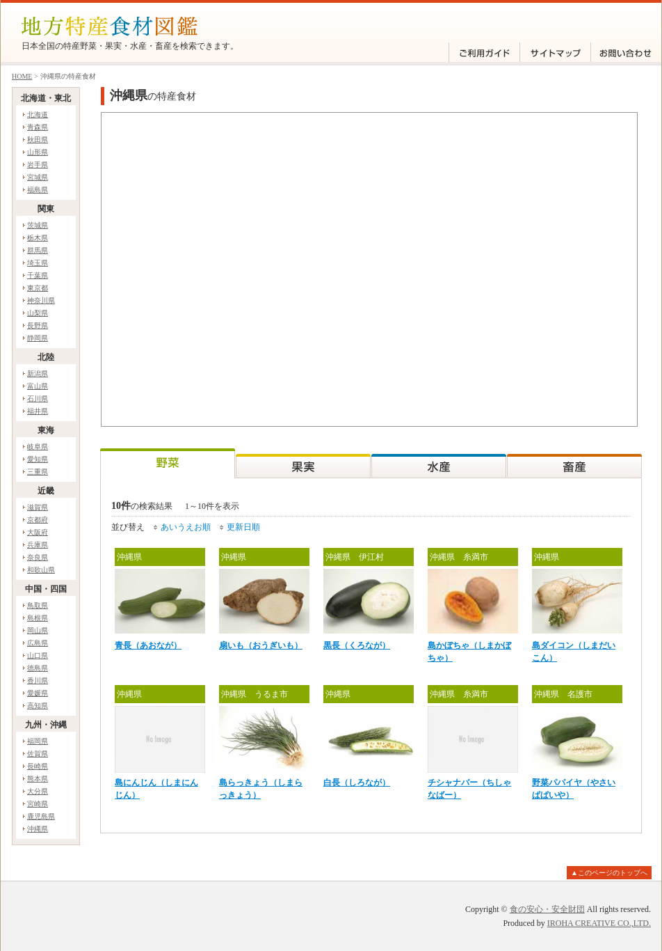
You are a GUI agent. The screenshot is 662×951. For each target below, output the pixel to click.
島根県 (37, 618)
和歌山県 (41, 570)
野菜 (167, 463)
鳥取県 (37, 605)
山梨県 (37, 313)
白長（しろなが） (356, 782)
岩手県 (37, 164)
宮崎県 (37, 804)
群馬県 (37, 250)
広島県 (37, 643)
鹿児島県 (41, 816)
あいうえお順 (186, 527)
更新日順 (243, 527)
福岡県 (37, 741)
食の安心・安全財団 (547, 909)
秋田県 (37, 139)
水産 (438, 463)
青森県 (37, 127)
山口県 (37, 655)
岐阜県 (37, 446)
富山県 (37, 386)
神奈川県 (41, 300)
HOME (22, 76)
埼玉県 (37, 263)
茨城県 (37, 225)
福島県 (37, 190)
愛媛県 (37, 693)
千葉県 (37, 275)
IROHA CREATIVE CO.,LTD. (599, 923)
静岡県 (37, 338)
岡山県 (37, 630)
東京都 (37, 288)
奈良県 (37, 557)
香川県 (37, 680)
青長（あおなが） (148, 645)
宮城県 (37, 177)
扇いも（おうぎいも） (260, 645)
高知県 (37, 705)
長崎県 (37, 766)
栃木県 (37, 238)
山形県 (37, 152)
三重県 (37, 471)
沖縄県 (37, 829)
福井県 (37, 411)
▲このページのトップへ (609, 873)
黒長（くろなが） (356, 645)
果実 (303, 463)
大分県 (37, 791)
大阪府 (37, 532)
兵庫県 (37, 545)
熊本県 (37, 779)
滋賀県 (37, 507)
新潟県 (37, 373)
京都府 (37, 520)
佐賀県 (37, 753)
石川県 (37, 398)
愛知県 (37, 459)
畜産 (574, 463)
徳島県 (37, 668)
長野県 (37, 325)
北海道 (37, 114)
